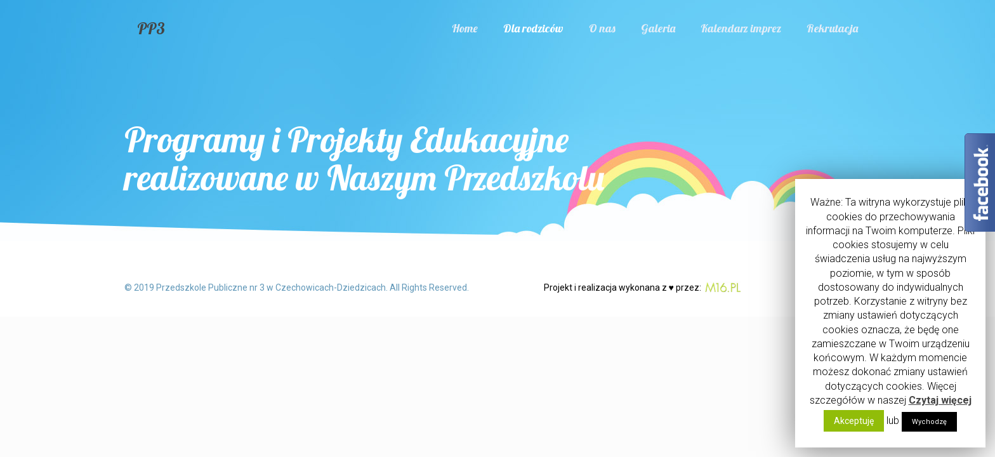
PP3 (151, 28)
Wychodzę (929, 422)
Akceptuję (854, 421)
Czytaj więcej (940, 400)
